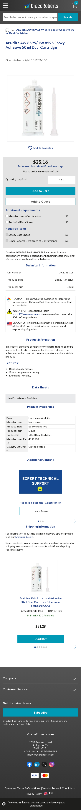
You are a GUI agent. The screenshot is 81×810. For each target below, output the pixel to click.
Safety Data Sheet (18, 234)
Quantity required (16, 179)
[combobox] (48, 793)
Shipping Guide (24, 536)
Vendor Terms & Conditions (58, 788)
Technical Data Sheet (19, 222)
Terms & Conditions (53, 721)
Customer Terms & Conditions (22, 788)
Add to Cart (40, 190)
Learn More (41, 511)
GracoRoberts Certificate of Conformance (31, 240)
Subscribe (40, 712)
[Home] (8, 29)
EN (48, 793)
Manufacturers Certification (23, 216)
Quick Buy (40, 638)
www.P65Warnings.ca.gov (27, 314)
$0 (66, 216)
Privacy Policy (25, 724)
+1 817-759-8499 (47, 751)
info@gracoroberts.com (40, 754)
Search (67, 17)
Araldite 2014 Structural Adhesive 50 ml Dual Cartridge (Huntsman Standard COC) (40, 602)
